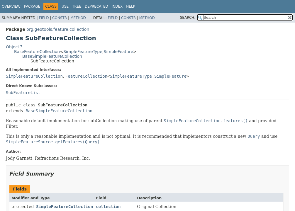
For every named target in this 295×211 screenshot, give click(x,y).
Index (117, 6)
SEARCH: (188, 18)
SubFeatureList (23, 92)
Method (78, 18)
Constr (59, 18)
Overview (11, 6)
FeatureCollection (86, 76)
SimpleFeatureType (82, 51)
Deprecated (96, 6)
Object (12, 47)
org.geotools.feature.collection (57, 29)
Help (130, 6)
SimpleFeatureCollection (34, 76)
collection (108, 206)
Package (32, 6)
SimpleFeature (118, 51)
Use (65, 6)
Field (44, 18)
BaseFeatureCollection (37, 51)
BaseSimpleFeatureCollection (52, 56)
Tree (76, 6)
